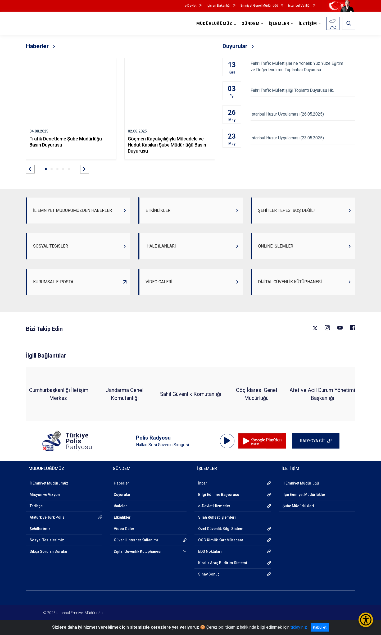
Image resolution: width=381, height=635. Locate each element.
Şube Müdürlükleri (298, 506)
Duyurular (122, 494)
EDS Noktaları (210, 551)
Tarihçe (36, 506)
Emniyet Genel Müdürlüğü (259, 5)
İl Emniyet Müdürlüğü (301, 483)
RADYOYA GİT (312, 440)
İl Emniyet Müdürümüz (49, 483)
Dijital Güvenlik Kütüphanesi (137, 551)
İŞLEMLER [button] (279, 23)
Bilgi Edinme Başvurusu (218, 494)
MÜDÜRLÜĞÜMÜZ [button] (214, 23)
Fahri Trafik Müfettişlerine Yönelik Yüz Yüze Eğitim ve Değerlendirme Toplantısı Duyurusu (303, 66)
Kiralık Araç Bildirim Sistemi (222, 563)
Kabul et (319, 627)
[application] (227, 441)
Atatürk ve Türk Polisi (48, 517)
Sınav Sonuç (209, 574)
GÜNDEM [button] (251, 23)
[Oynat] (227, 441)
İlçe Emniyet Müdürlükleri (304, 494)
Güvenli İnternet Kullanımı (136, 540)
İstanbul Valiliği (299, 5)
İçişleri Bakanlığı (218, 5)
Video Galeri (124, 529)
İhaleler (120, 506)
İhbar (202, 483)
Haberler (121, 483)
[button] (30, 169)
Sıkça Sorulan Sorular (49, 551)
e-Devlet (191, 5)
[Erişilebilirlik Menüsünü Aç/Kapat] (366, 620)
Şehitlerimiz (40, 529)
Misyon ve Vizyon (45, 494)
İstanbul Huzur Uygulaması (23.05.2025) (303, 137)
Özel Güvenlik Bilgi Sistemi (221, 529)
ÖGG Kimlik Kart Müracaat (220, 540)
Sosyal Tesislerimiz (47, 540)
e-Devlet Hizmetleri (215, 506)
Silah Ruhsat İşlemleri (217, 517)
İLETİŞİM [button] (308, 23)
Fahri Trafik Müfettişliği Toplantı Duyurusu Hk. (303, 90)
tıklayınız (299, 627)
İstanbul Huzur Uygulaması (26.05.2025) (303, 114)
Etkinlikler (122, 517)
